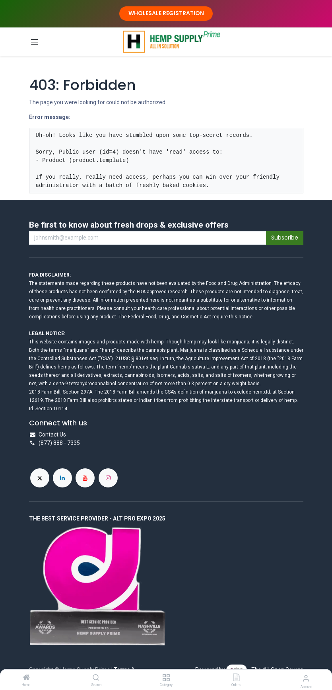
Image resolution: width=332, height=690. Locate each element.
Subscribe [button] (284, 238)
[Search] (96, 678)
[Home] (26, 678)
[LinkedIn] (62, 477)
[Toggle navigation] (34, 41)
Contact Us (52, 434)
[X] (39, 477)
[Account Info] (306, 678)
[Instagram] (108, 477)
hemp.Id (261, 392)
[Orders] (236, 678)
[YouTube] (85, 477)
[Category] (166, 678)
